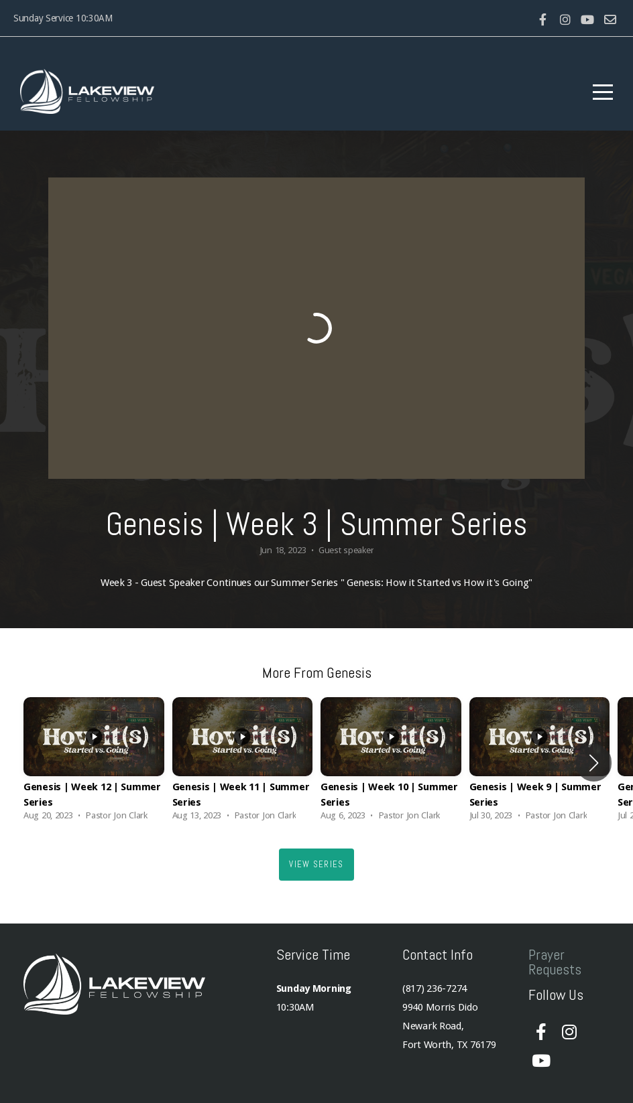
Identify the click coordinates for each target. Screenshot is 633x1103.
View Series (316, 864)
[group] (93, 762)
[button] (594, 763)
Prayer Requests (554, 961)
